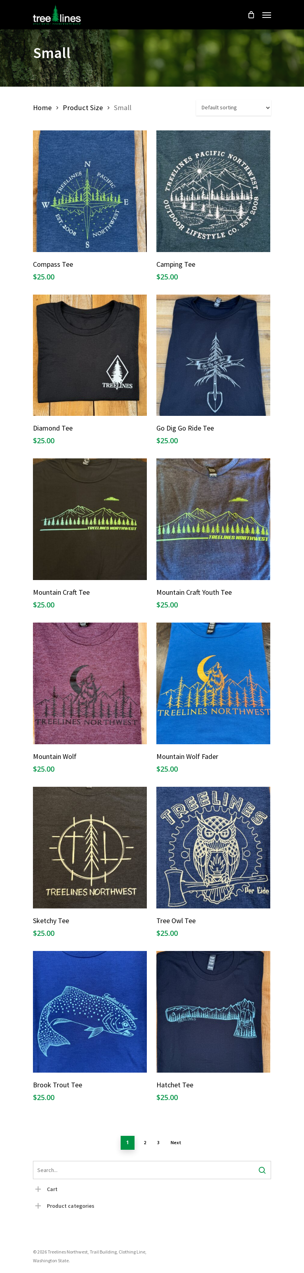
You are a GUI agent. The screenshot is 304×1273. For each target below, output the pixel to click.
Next (176, 1142)
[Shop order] (233, 108)
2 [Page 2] (145, 1142)
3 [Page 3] (158, 1142)
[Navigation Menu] (266, 15)
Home (42, 107)
